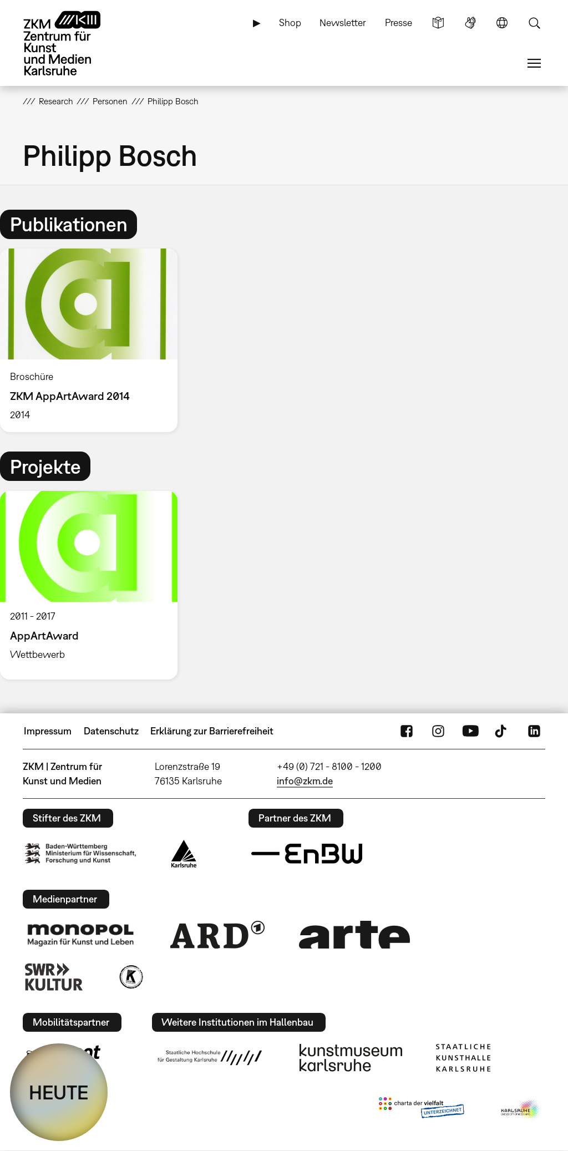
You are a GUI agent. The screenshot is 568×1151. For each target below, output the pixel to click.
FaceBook (406, 731)
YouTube (470, 731)
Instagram (438, 731)
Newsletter (343, 22)
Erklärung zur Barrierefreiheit (211, 731)
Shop (290, 22)
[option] (93, 340)
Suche (534, 23)
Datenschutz (111, 731)
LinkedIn (534, 731)
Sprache (502, 23)
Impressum (48, 731)
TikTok (502, 731)
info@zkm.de (305, 781)
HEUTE (59, 1092)
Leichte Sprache (438, 23)
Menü (534, 63)
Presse (398, 22)
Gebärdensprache (470, 23)
